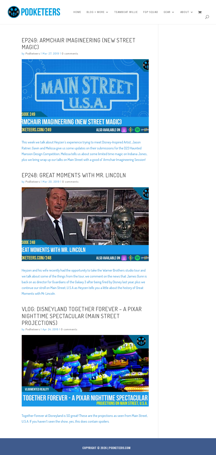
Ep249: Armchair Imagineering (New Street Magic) (79, 43)
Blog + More (95, 12)
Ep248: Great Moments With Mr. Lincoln (74, 175)
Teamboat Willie (126, 12)
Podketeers (33, 53)
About (184, 12)
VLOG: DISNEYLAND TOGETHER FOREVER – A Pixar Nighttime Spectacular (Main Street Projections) (82, 315)
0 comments (70, 53)
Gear (167, 12)
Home (77, 12)
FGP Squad (150, 12)
